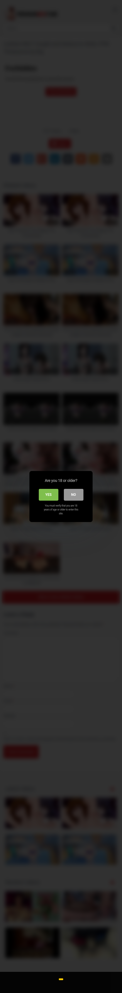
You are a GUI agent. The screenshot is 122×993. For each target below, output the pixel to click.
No (73, 495)
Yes (48, 495)
